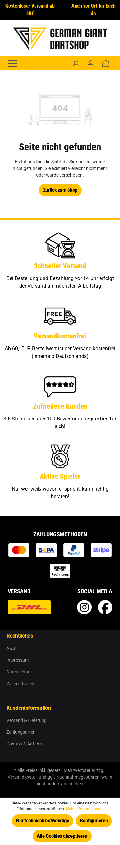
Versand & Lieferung (26, 720)
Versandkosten (23, 777)
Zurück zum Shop (60, 190)
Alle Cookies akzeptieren (62, 836)
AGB (10, 648)
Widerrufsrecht (21, 683)
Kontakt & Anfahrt (24, 743)
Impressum (17, 660)
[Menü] (12, 63)
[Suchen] (75, 63)
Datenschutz (19, 671)
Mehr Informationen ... (85, 809)
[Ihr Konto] (90, 63)
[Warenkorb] (106, 63)
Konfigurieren (94, 820)
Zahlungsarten (21, 732)
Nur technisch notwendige (42, 820)
